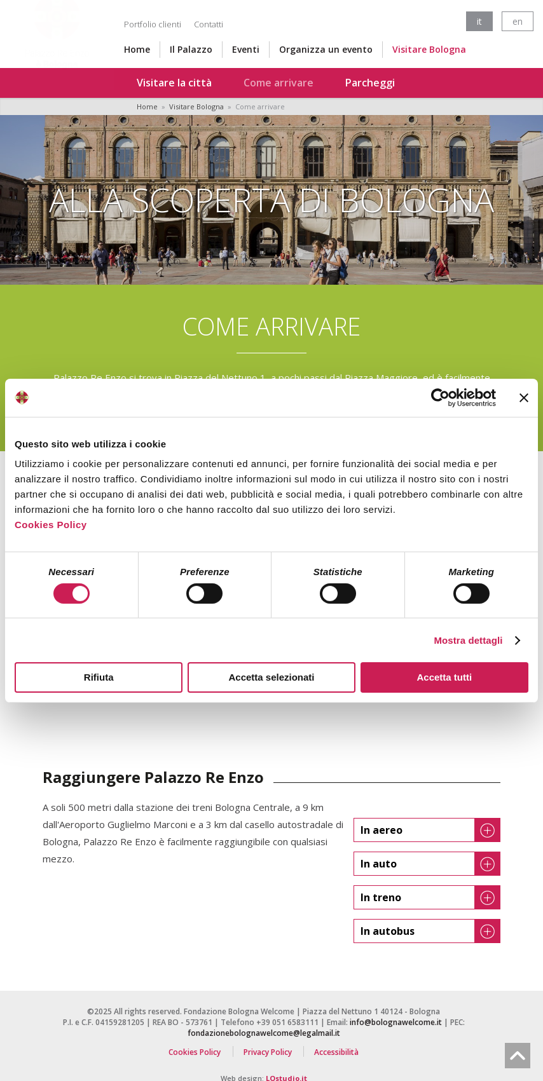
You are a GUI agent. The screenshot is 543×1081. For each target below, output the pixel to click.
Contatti (208, 24)
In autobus (430, 931)
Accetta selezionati (271, 677)
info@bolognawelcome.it (396, 1022)
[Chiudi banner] (523, 397)
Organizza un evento (326, 49)
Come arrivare (278, 83)
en (517, 21)
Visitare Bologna (429, 49)
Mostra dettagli (468, 640)
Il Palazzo (191, 49)
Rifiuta (99, 677)
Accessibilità (335, 1051)
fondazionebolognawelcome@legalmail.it (264, 1033)
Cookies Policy (51, 524)
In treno (430, 897)
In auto (430, 863)
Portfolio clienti (152, 24)
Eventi (245, 49)
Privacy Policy (268, 1051)
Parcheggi (370, 83)
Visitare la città (174, 83)
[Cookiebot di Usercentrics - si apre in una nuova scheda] (440, 397)
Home (137, 49)
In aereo (430, 830)
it (479, 21)
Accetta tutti (444, 677)
